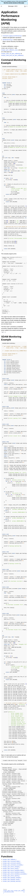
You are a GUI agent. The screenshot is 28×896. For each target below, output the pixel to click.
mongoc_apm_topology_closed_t (11, 879)
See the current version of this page (14, 2)
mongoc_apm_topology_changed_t (12, 877)
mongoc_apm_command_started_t (12, 863)
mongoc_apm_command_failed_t (11, 861)
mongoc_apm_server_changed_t (11, 866)
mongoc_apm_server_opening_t (11, 875)
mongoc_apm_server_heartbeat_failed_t (13, 870)
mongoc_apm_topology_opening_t (12, 881)
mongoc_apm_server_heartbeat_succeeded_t (15, 874)
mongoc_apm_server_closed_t (11, 868)
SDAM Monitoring (7, 39)
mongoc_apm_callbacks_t (9, 859)
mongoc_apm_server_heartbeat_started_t (14, 872)
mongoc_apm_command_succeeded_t (13, 865)
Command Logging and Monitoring (12, 35)
